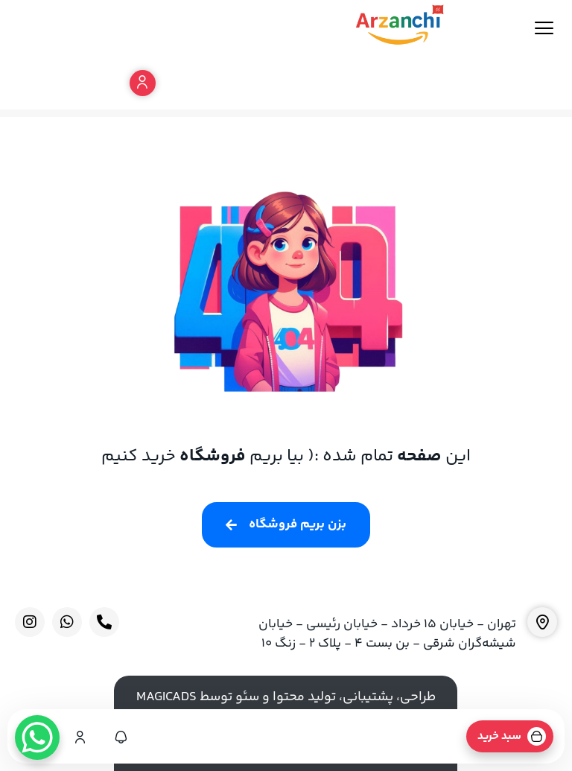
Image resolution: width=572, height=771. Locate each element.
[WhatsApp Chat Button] (37, 737)
